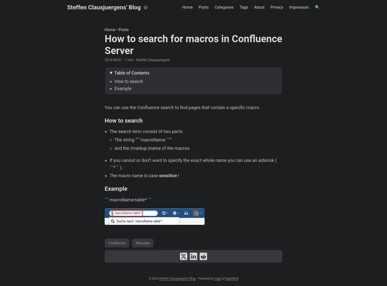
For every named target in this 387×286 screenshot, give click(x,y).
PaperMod (231, 278)
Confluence (117, 243)
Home (110, 29)
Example (123, 88)
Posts (124, 29)
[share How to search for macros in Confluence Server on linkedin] (193, 256)
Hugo (217, 278)
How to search (129, 81)
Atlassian (142, 243)
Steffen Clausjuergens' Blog (104, 7)
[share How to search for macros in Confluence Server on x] (183, 256)
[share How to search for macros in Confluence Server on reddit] (203, 256)
